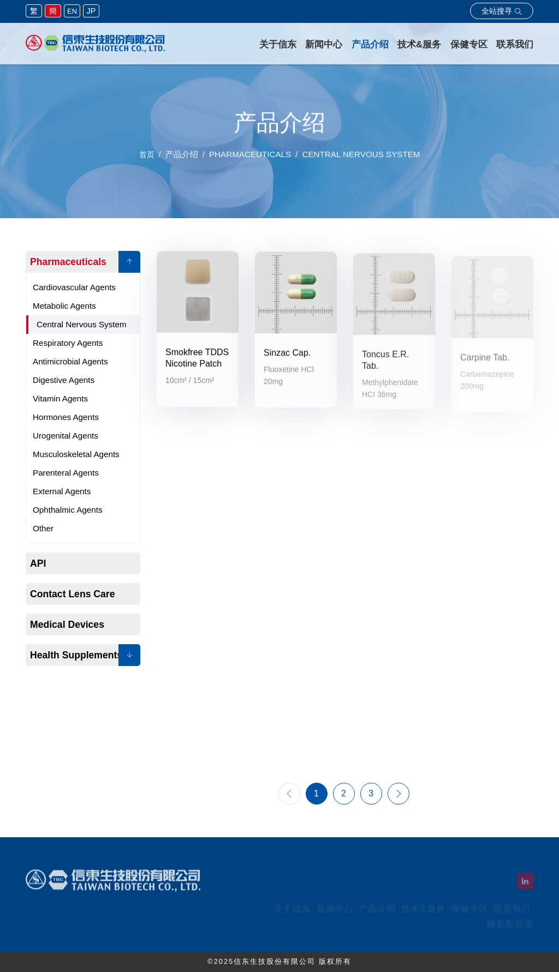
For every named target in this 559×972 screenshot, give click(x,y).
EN (72, 11)
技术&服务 (419, 44)
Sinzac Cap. (287, 357)
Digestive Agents (63, 380)
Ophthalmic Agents (67, 509)
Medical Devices (67, 624)
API (38, 563)
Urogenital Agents (65, 435)
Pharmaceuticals (68, 261)
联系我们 (514, 44)
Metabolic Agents (64, 305)
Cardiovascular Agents (74, 287)
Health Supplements (76, 655)
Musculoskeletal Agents (76, 454)
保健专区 (468, 44)
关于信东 (277, 44)
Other (43, 528)
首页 (146, 159)
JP (91, 11)
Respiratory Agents (68, 342)
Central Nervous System (82, 324)
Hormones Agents (66, 417)
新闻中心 (323, 44)
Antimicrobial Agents (70, 361)
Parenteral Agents (66, 472)
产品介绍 (370, 44)
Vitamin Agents (60, 398)
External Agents (62, 491)
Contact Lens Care (72, 594)
